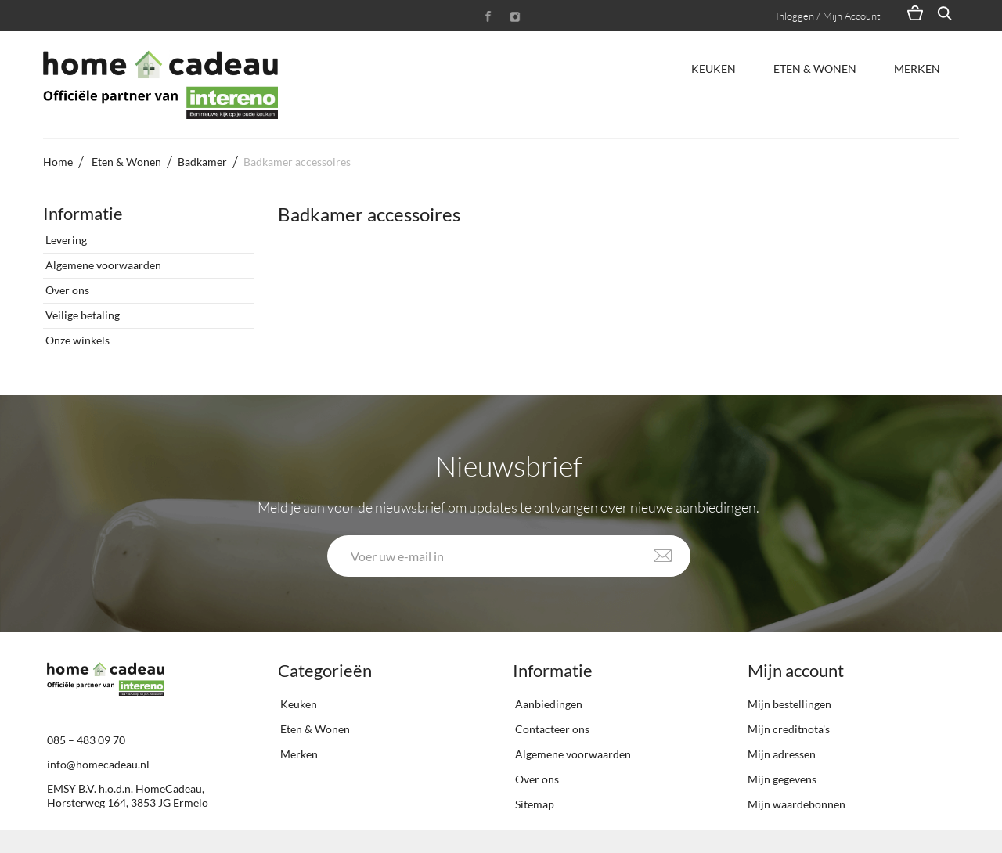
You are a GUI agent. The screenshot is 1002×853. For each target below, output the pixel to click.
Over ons (66, 290)
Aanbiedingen (547, 704)
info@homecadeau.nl (98, 764)
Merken (917, 68)
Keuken (713, 68)
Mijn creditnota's (789, 729)
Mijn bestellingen (789, 704)
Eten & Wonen (814, 68)
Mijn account (796, 670)
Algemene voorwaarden (102, 265)
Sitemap (533, 804)
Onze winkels (76, 340)
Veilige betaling (81, 315)
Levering (65, 240)
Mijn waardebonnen (796, 804)
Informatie (83, 213)
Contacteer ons (551, 729)
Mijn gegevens (782, 779)
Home (58, 161)
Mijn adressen (782, 754)
